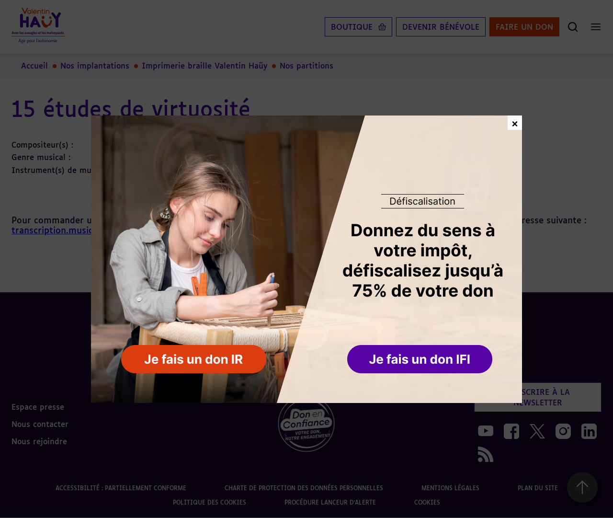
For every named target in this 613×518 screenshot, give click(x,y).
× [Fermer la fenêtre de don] (515, 122)
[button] (420, 360)
